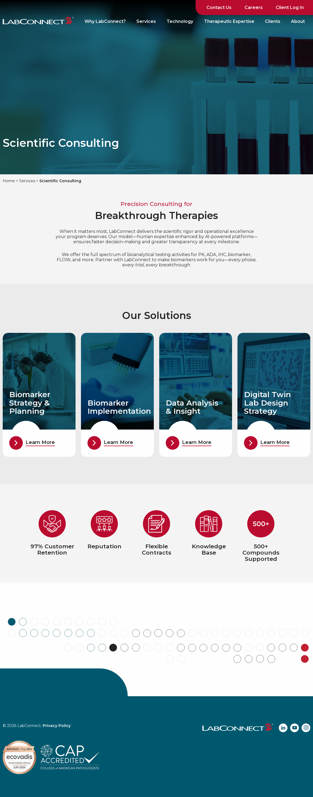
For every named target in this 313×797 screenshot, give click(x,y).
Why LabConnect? (105, 21)
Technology (180, 21)
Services (146, 21)
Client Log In (290, 7)
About (298, 21)
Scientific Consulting (60, 180)
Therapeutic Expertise (229, 21)
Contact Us (218, 7)
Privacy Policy (57, 725)
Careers (254, 7)
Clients (272, 21)
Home (9, 180)
